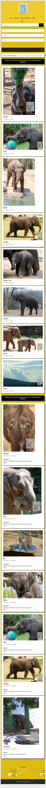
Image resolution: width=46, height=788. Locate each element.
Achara (5, 117)
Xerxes (5, 388)
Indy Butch (6, 746)
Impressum (16, 18)
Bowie (5, 207)
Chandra (6, 242)
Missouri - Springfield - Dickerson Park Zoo (14, 754)
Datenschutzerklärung (25, 18)
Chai (4, 516)
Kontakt (34, 18)
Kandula (5, 318)
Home (11, 18)
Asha (5, 151)
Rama (5, 353)
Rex (4, 558)
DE (23, 21)
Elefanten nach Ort (11, 55)
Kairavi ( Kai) (7, 280)
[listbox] (23, 30)
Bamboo (5, 453)
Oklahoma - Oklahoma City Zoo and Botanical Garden (17, 461)
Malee (5, 600)
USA (5, 462)
